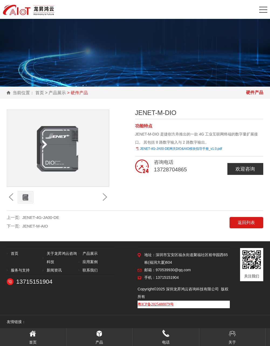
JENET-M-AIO (35, 226)
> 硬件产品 (77, 92)
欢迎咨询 (245, 169)
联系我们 (90, 270)
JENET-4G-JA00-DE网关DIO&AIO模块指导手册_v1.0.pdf (181, 149)
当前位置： (23, 92)
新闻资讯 (54, 270)
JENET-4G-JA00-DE (40, 217)
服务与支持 (20, 270)
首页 (39, 92)
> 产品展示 (55, 92)
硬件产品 (254, 92)
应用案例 (90, 262)
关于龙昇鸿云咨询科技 (62, 257)
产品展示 (90, 253)
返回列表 (246, 222)
